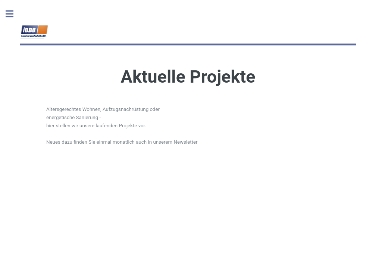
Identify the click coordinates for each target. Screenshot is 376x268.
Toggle (13, 14)
